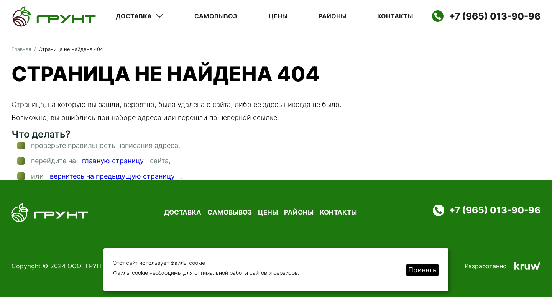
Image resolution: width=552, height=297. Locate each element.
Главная (21, 49)
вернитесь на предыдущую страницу (112, 176)
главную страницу (113, 161)
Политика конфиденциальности (334, 266)
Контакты (395, 16)
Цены (278, 16)
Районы (332, 16)
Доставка (139, 16)
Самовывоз (215, 16)
